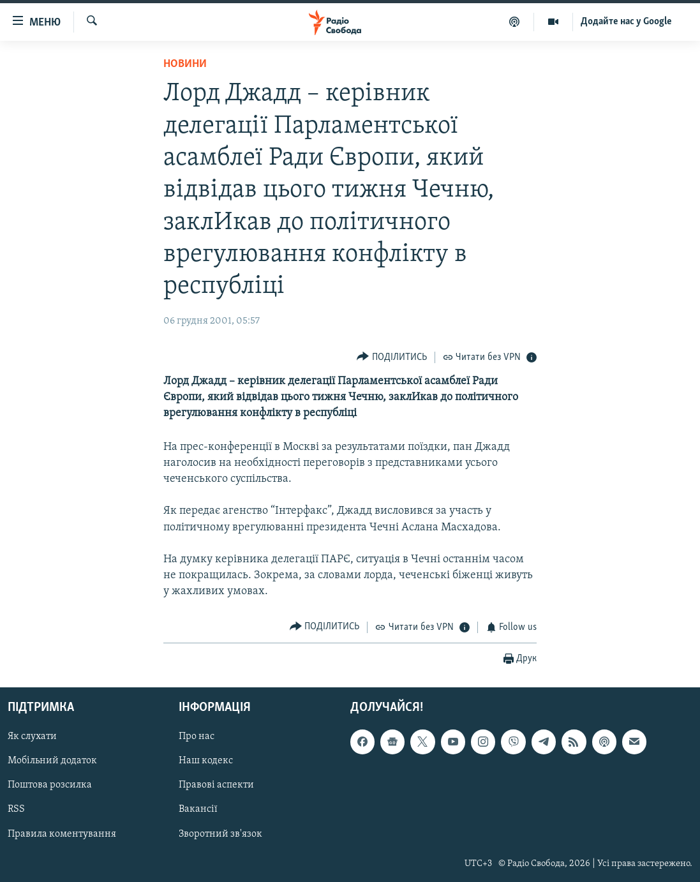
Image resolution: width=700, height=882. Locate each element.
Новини (185, 64)
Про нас (196, 737)
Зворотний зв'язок (220, 834)
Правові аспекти (216, 786)
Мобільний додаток (52, 761)
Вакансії (198, 810)
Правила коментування (62, 834)
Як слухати (32, 737)
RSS (16, 810)
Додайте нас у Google (626, 22)
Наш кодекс (206, 761)
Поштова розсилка (50, 786)
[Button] (392, 357)
